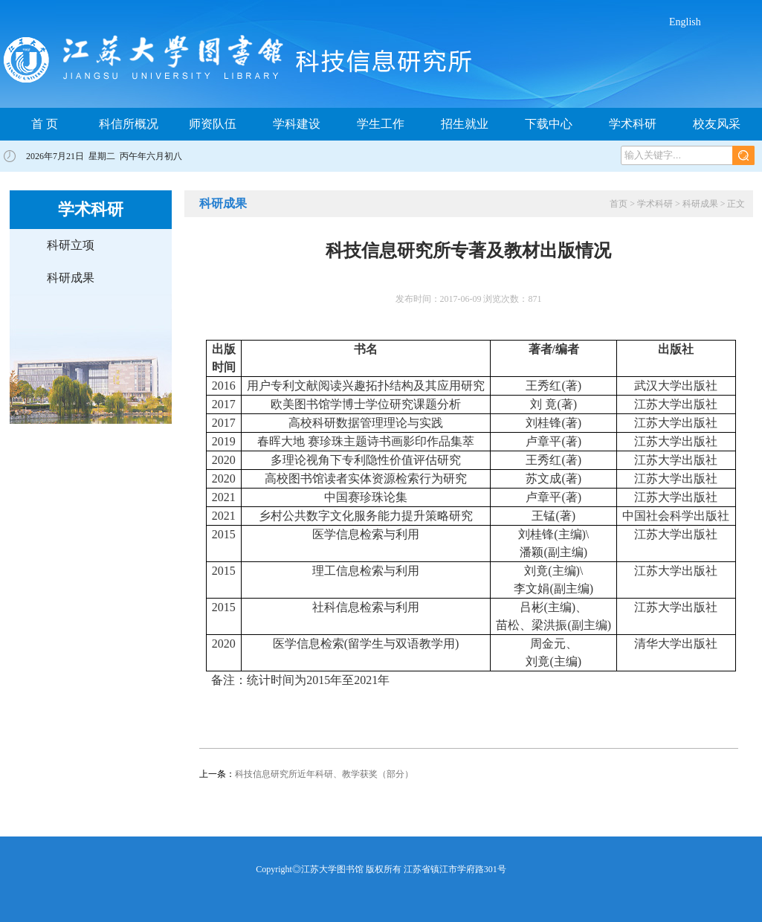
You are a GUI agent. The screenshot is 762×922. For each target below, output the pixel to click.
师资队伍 (212, 123)
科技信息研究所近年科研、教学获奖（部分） (324, 774)
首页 (618, 204)
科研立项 (70, 245)
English (685, 22)
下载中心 (548, 123)
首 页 (44, 123)
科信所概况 (128, 123)
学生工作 (380, 123)
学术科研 (632, 123)
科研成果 (70, 277)
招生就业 (464, 123)
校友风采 (716, 123)
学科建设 (296, 123)
